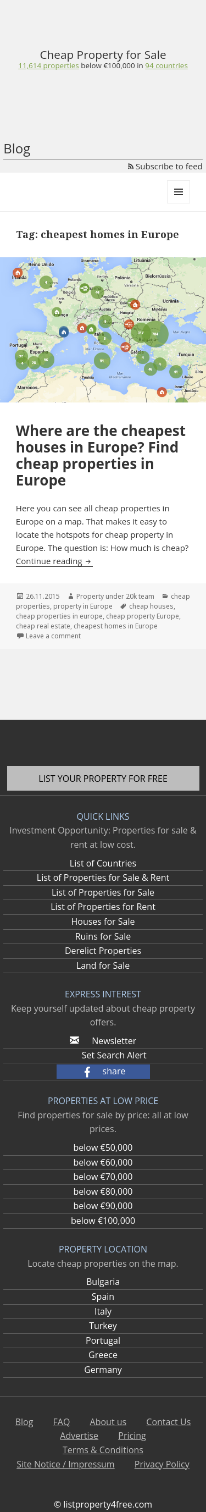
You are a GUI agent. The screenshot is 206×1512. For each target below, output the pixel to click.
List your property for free (103, 778)
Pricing (132, 1436)
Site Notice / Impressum (65, 1464)
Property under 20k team (115, 596)
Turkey (103, 1326)
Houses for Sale (103, 921)
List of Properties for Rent (103, 907)
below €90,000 (102, 1206)
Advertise (79, 1436)
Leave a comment (53, 636)
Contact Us (168, 1422)
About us (108, 1422)
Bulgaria (103, 1282)
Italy (103, 1311)
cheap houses (151, 606)
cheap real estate (43, 626)
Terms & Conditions (103, 1450)
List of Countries (103, 863)
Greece (103, 1355)
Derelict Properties (103, 951)
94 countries (166, 65)
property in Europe (83, 606)
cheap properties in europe (59, 616)
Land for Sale (103, 965)
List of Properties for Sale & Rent (103, 877)
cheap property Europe (142, 616)
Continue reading (54, 560)
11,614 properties (48, 65)
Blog (16, 148)
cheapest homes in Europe (116, 626)
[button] (103, 1071)
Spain (103, 1296)
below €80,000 (102, 1191)
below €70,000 (102, 1177)
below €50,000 (102, 1147)
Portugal (103, 1340)
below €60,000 (102, 1162)
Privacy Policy (162, 1464)
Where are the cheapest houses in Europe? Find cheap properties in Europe (101, 455)
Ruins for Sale (103, 936)
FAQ (61, 1422)
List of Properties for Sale (103, 892)
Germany (103, 1370)
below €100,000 (103, 1221)
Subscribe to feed (165, 166)
